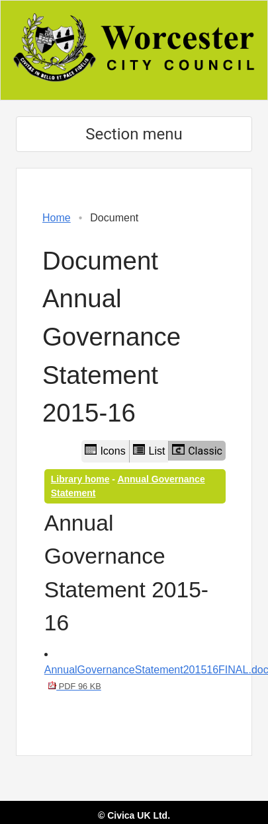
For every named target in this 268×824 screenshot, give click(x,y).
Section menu (133, 134)
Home (56, 217)
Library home (80, 479)
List (149, 450)
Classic (197, 450)
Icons (105, 450)
